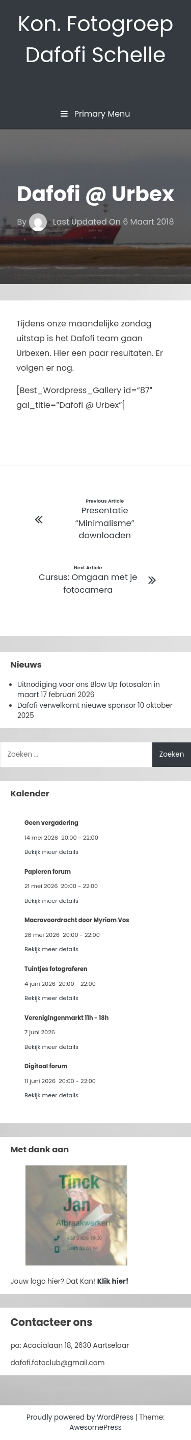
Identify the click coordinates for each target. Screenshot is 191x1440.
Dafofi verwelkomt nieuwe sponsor (76, 705)
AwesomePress (95, 1427)
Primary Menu (95, 114)
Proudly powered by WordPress (80, 1417)
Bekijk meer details (51, 852)
